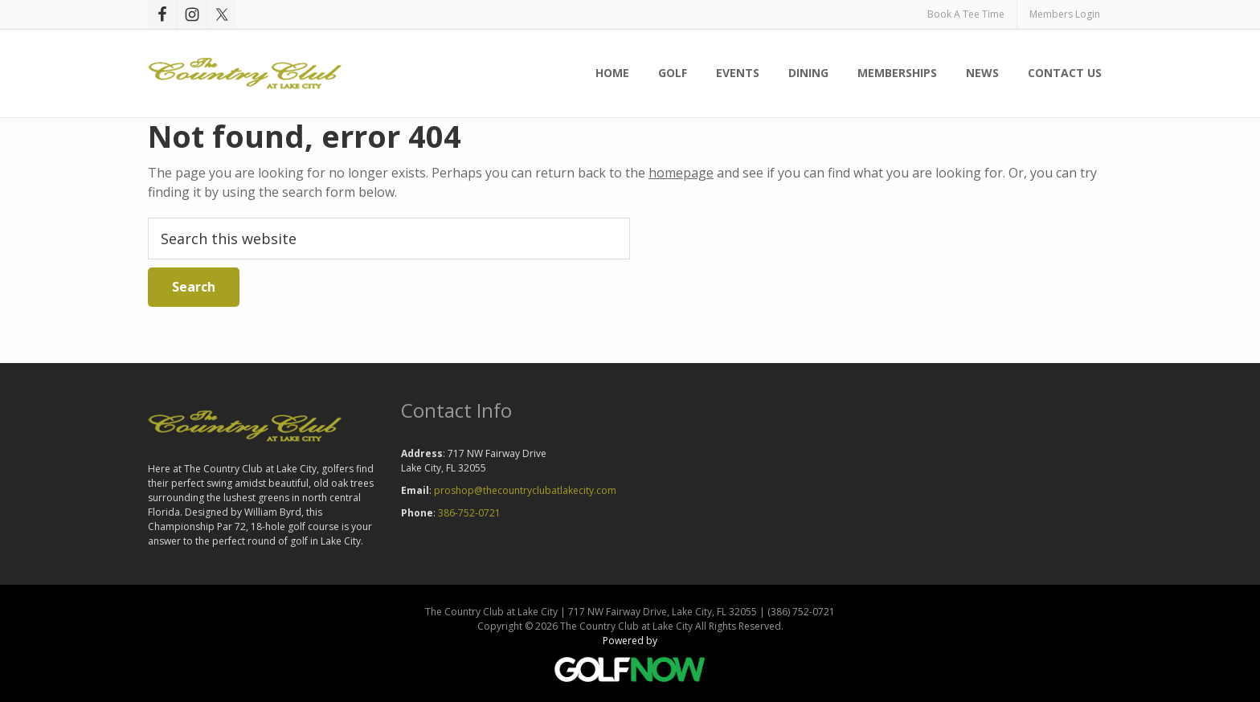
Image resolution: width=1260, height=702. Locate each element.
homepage (681, 173)
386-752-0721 (469, 513)
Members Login (1064, 14)
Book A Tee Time (965, 14)
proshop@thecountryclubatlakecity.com (525, 490)
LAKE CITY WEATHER (883, 459)
